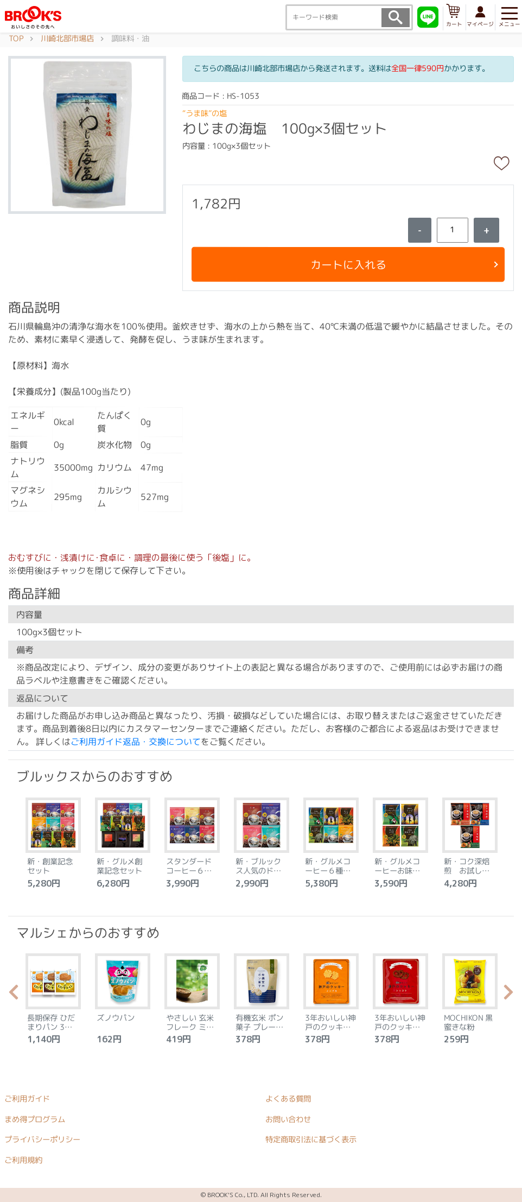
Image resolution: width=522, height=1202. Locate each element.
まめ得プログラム (34, 1119)
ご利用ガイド (27, 1098)
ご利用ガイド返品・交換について (136, 742)
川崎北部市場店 (67, 38)
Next (508, 995)
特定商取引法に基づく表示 (311, 1139)
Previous (13, 995)
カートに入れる (348, 264)
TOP (16, 38)
